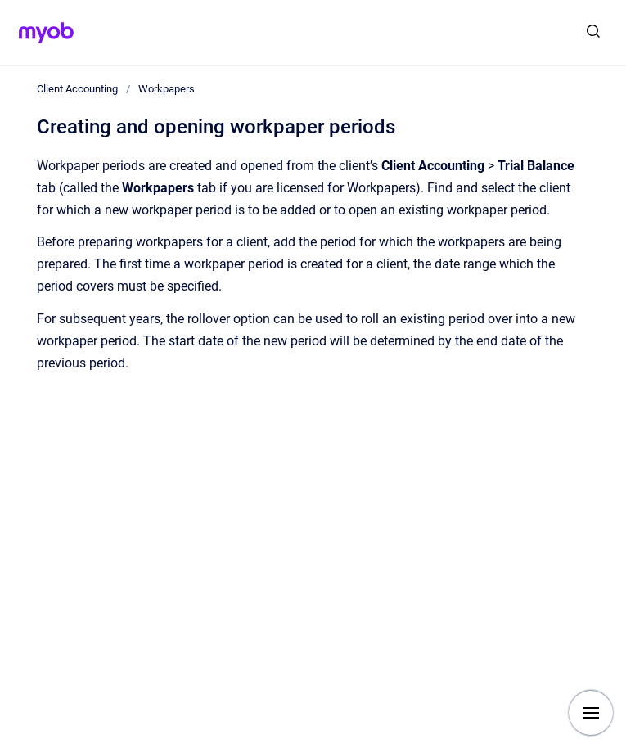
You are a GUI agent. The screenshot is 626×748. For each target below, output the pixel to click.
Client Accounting (77, 89)
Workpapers (166, 89)
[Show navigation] (591, 713)
